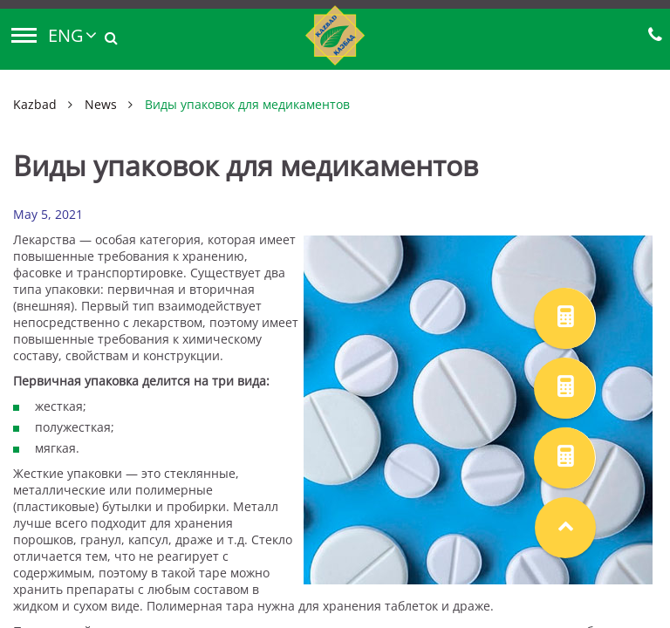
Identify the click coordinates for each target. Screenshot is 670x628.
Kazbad (35, 104)
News (101, 104)
